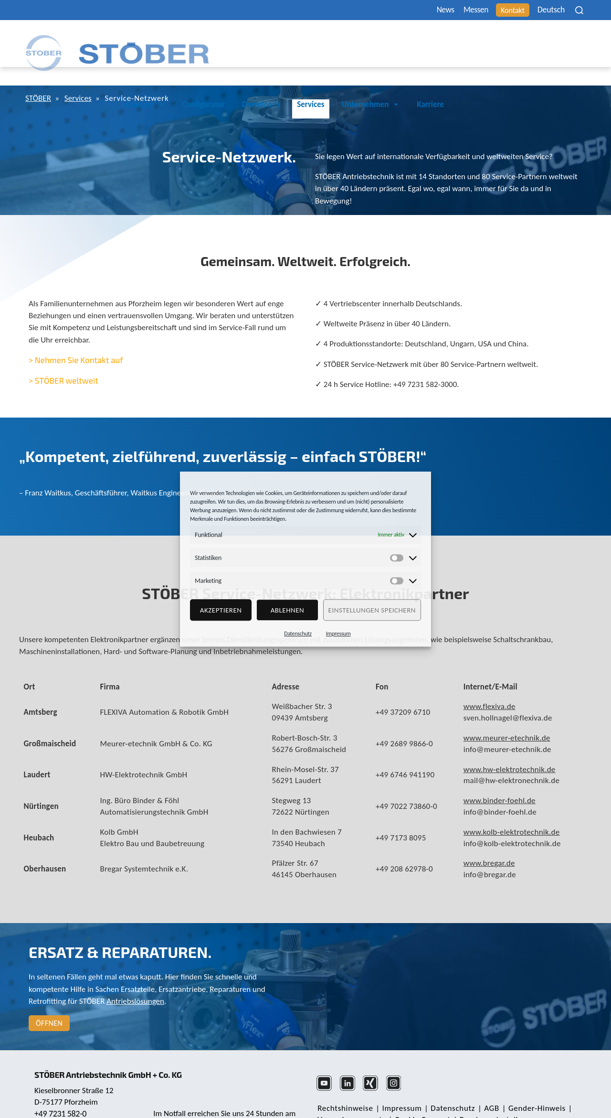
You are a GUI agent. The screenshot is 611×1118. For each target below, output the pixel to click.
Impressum (338, 633)
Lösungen (282, 39)
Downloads (399, 39)
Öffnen (49, 1001)
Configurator (342, 39)
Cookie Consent (419, 1098)
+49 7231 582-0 (61, 1087)
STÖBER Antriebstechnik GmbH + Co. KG (113, 1048)
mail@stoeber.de (64, 1099)
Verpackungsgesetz (350, 1098)
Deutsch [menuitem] (543, 10)
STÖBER (39, 77)
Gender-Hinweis (527, 1087)
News (422, 10)
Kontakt (501, 10)
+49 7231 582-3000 (221, 1098)
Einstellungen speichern (372, 610)
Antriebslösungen (135, 980)
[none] (549, 10)
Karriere (568, 39)
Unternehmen (509, 39)
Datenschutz (298, 633)
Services (449, 39)
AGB (484, 1087)
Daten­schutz (447, 1087)
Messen (458, 10)
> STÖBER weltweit (63, 359)
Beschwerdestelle (485, 1098)
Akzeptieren (221, 610)
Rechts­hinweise (344, 1087)
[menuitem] (549, 10)
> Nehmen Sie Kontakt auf (76, 338)
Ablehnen (288, 610)
